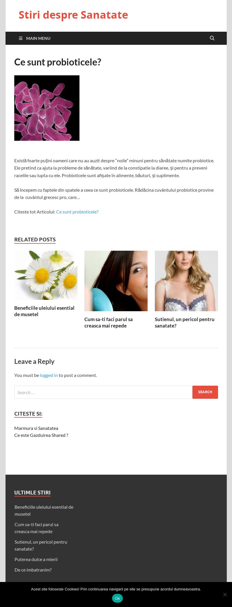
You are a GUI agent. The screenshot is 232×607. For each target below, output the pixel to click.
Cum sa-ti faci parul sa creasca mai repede (108, 322)
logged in (49, 375)
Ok (117, 598)
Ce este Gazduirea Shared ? (41, 435)
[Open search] (212, 38)
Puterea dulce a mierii (36, 559)
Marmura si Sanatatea (36, 428)
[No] (225, 594)
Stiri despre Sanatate (73, 15)
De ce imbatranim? (33, 569)
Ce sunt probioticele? (77, 211)
